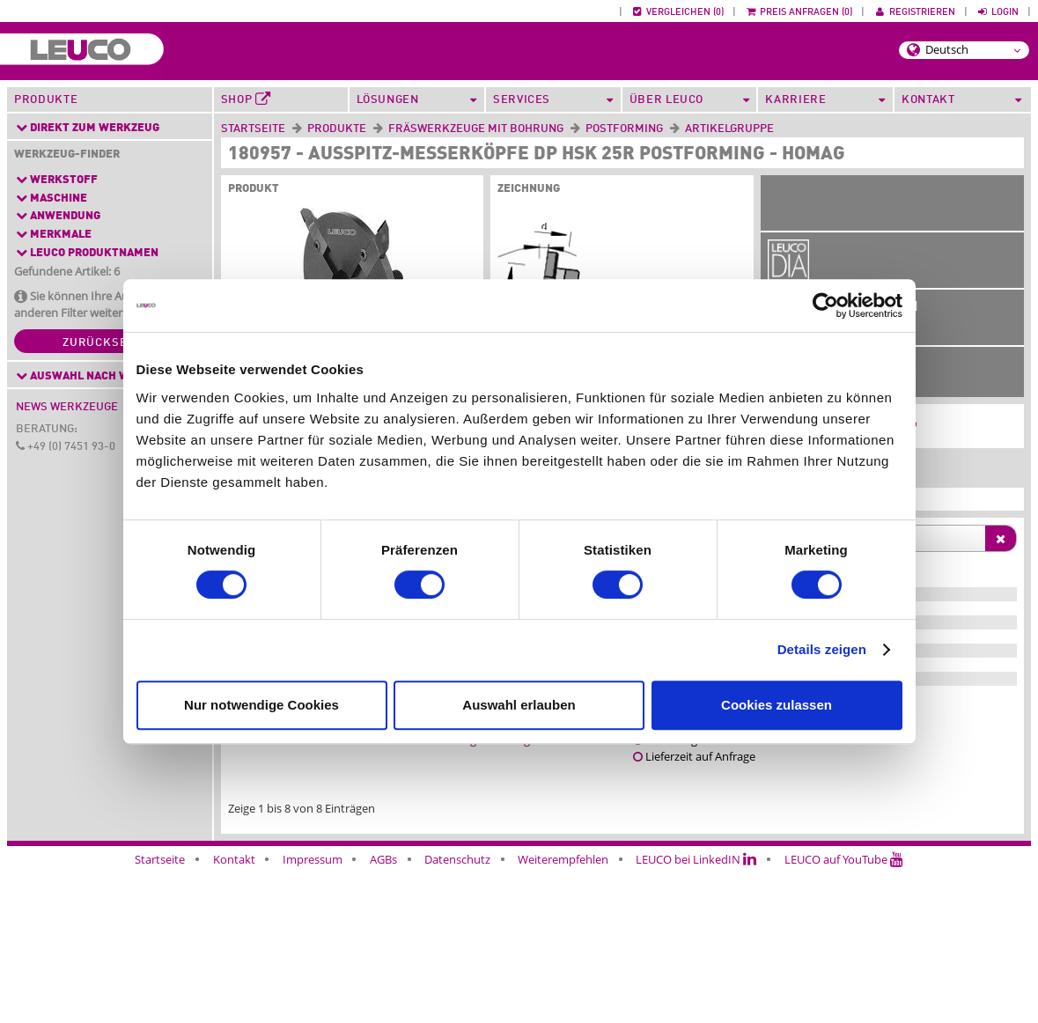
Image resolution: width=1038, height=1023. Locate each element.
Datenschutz (457, 1012)
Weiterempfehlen (563, 1012)
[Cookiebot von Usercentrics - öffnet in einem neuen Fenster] (825, 305)
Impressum (312, 1012)
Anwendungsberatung (471, 893)
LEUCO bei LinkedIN (696, 1012)
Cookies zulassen (776, 704)
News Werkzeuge (67, 407)
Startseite (253, 129)
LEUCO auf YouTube (843, 1012)
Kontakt (234, 1012)
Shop (246, 99)
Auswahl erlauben (518, 704)
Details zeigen (821, 649)
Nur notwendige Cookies (261, 704)
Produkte (45, 100)
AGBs (383, 1012)
